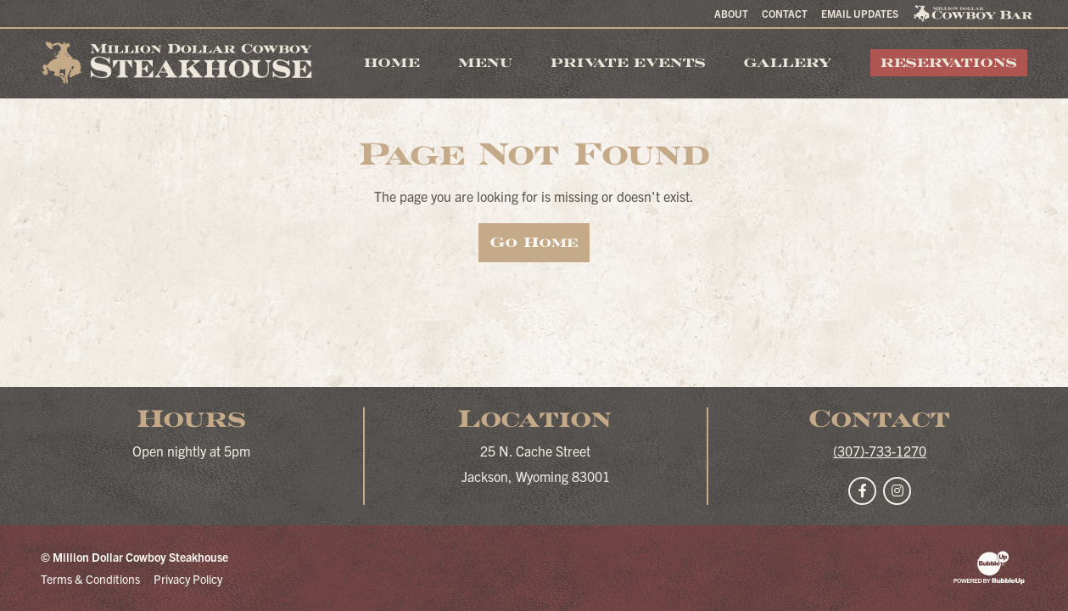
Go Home (534, 242)
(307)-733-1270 (879, 450)
